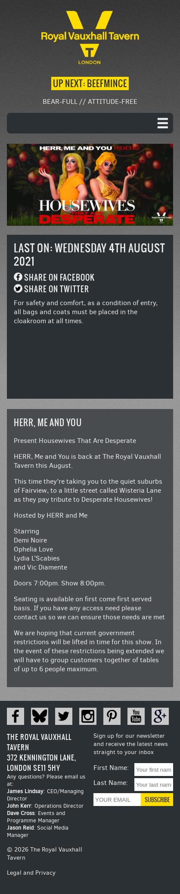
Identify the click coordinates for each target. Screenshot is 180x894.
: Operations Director (45, 805)
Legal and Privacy (31, 873)
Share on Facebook (59, 277)
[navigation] (90, 123)
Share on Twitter (56, 289)
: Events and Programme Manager (36, 816)
